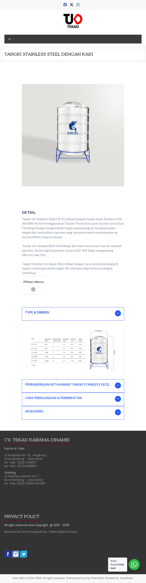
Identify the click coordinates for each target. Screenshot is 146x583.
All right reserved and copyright (27, 525)
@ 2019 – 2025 (59, 525)
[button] (73, 313)
